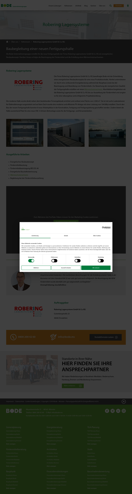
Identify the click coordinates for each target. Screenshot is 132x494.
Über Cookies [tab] (97, 235)
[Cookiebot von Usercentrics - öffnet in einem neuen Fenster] (102, 227)
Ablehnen (36, 268)
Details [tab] (66, 235)
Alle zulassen (95, 268)
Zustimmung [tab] (35, 235)
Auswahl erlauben (66, 268)
